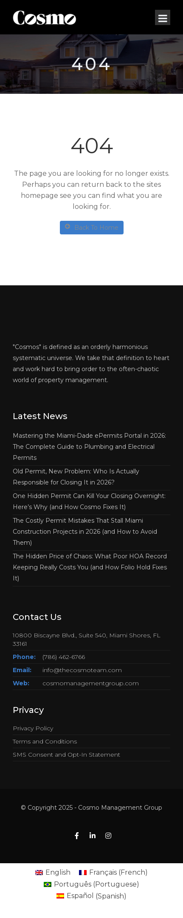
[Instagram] (108, 836)
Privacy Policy (33, 728)
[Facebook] (77, 836)
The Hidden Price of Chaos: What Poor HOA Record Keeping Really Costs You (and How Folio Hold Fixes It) (90, 567)
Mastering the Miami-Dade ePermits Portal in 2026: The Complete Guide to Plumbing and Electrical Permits (89, 447)
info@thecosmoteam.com (82, 670)
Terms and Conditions (45, 741)
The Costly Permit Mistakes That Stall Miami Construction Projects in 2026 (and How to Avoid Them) (85, 531)
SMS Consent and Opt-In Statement (66, 754)
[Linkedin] (93, 836)
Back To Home (91, 227)
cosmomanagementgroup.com (90, 683)
